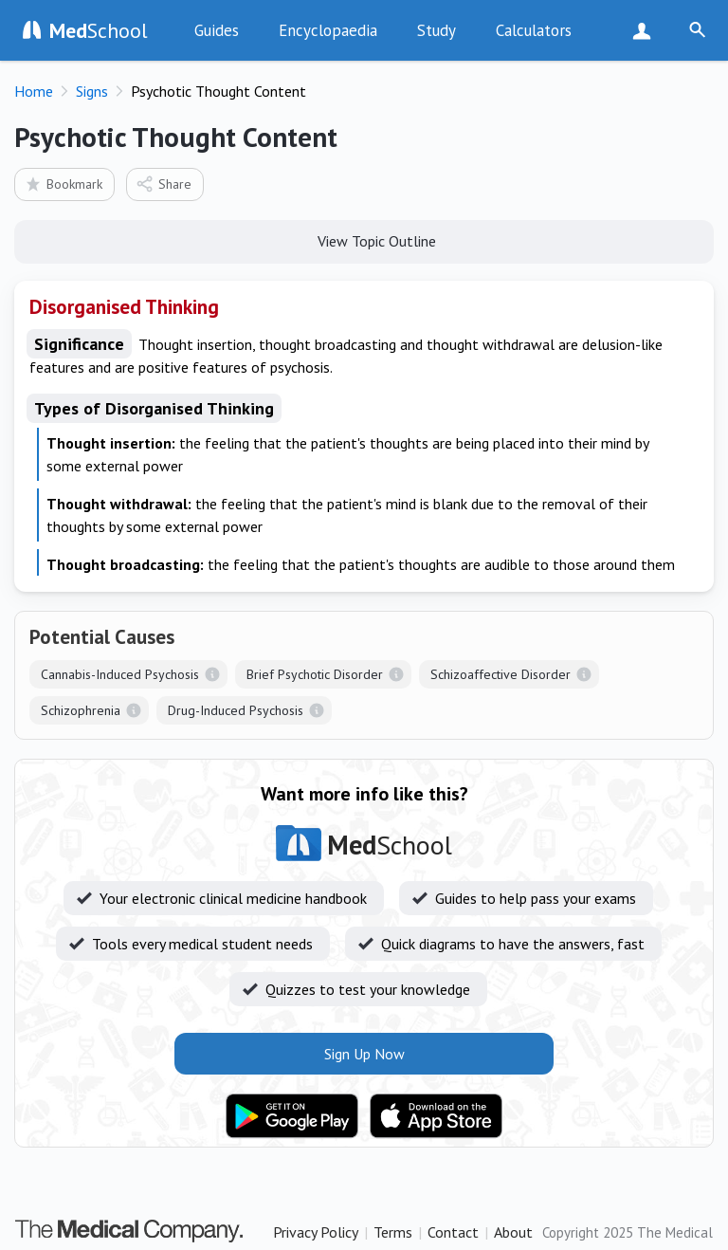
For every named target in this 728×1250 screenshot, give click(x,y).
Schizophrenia (80, 710)
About (513, 1231)
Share (163, 183)
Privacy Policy (315, 1231)
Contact (453, 1231)
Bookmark (63, 183)
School (98, 30)
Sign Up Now (646, 30)
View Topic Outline (364, 240)
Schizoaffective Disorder (500, 674)
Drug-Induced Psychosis (235, 710)
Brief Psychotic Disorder (314, 674)
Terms (392, 1231)
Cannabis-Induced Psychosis (120, 674)
